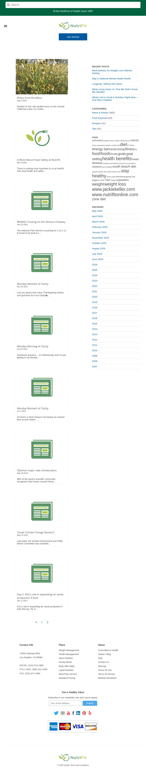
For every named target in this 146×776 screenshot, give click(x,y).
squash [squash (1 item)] (94, 172)
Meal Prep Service (68, 674)
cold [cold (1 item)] (118, 145)
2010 (94, 350)
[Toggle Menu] (5, 22)
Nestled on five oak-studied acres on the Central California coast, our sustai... (40, 107)
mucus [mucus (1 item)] (125, 163)
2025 (94, 270)
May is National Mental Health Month (111, 78)
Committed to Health (108, 650)
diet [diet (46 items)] (123, 144)
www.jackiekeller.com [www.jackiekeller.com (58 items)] (113, 189)
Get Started (73, 37)
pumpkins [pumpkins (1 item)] (132, 163)
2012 (94, 339)
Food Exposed (99, 118)
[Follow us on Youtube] (68, 713)
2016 (94, 318)
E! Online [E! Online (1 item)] (131, 145)
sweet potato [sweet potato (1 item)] (111, 177)
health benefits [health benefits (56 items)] (117, 158)
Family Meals (65, 662)
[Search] (73, 5)
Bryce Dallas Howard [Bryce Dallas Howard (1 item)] (118, 141)
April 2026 (97, 216)
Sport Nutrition (66, 658)
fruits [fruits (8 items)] (114, 154)
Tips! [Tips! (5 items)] (107, 179)
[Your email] (65, 703)
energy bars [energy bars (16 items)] (101, 149)
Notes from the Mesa (29, 98)
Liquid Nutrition (66, 670)
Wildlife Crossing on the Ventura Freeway (41, 222)
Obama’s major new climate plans (37, 470)
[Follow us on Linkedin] (78, 713)
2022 (94, 286)
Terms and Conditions (79, 765)
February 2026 (100, 227)
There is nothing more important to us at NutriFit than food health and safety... (40, 169)
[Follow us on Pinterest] (84, 713)
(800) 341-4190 (39, 669)
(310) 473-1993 (32, 673)
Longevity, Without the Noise (107, 84)
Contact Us (103, 662)
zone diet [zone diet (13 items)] (99, 199)
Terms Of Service (106, 674)
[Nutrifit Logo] (73, 25)
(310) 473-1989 (35, 665)
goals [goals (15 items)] (122, 154)
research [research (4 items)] (97, 166)
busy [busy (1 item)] (128, 141)
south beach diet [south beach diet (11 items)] (124, 166)
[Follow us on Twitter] (56, 713)
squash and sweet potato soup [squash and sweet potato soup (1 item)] (109, 172)
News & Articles (100, 112)
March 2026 (98, 221)
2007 (94, 366)
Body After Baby (67, 666)
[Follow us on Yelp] (89, 713)
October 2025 (99, 243)
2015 (94, 323)
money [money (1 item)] (120, 163)
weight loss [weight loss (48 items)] (115, 184)
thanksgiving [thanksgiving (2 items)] (125, 176)
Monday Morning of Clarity (32, 346)
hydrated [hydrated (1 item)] (106, 163)
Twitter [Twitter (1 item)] (113, 180)
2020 (94, 296)
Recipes (96, 123)
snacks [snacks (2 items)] (109, 167)
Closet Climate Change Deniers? (35, 532)
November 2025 (100, 237)
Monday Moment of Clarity (33, 284)
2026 (94, 264)
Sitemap (102, 666)
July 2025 (97, 253)
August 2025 (98, 248)
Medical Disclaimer (107, 678)
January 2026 (99, 232)
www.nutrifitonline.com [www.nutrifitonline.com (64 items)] (115, 194)
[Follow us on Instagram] (63, 713)
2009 (94, 355)
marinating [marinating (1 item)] (113, 163)
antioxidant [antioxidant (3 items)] (97, 140)
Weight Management (69, 650)
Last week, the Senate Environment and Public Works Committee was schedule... (40, 542)
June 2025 (97, 259)
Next (48, 622)
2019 (94, 302)
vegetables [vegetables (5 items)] (122, 179)
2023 (94, 280)
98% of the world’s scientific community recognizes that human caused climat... (36, 480)
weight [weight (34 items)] (98, 184)
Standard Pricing (67, 678)
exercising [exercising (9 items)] (118, 149)
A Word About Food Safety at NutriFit (39, 160)
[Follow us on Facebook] (73, 713)
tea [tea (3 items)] (118, 176)
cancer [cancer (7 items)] (134, 140)
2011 (94, 345)
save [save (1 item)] (104, 167)
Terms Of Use (105, 670)
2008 (94, 361)
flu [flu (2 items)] (136, 149)
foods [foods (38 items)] (105, 153)
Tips (94, 128)
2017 (94, 312)
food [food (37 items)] (96, 153)
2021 (94, 291)
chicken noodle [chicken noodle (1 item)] (110, 145)
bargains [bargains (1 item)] (106, 141)
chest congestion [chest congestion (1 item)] (98, 145)
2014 (94, 329)
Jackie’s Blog (104, 654)
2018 (94, 307)
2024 (94, 275)
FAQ (100, 658)
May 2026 (97, 211)
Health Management (69, 654)
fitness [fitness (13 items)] (130, 149)
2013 (94, 334)
